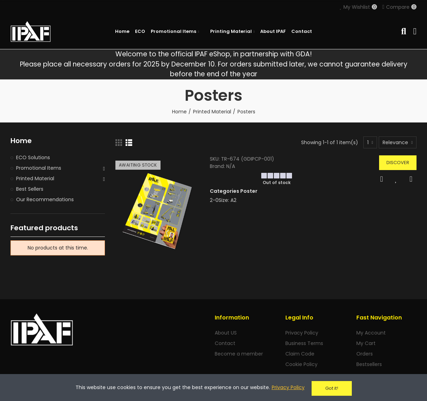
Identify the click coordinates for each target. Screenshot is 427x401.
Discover (397, 162)
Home (21, 140)
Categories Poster (233, 191)
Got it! (331, 388)
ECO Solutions (33, 157)
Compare (411, 179)
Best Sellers (29, 188)
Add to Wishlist (396, 179)
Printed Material (35, 178)
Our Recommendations (45, 199)
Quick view (381, 179)
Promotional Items (38, 167)
